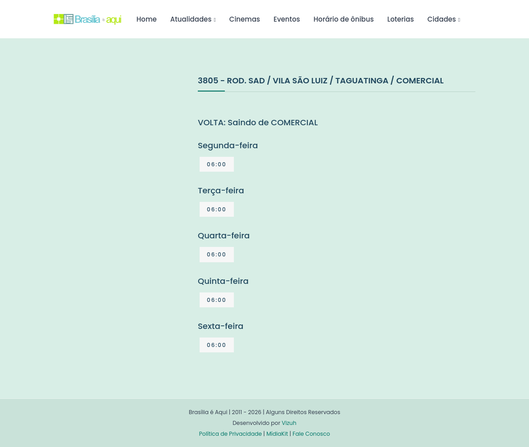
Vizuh (289, 423)
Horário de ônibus (344, 19)
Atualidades (191, 19)
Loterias (401, 19)
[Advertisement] (121, 141)
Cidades (442, 19)
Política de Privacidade (230, 434)
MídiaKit (277, 434)
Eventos (287, 19)
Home (147, 19)
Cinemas (244, 19)
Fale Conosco (311, 434)
